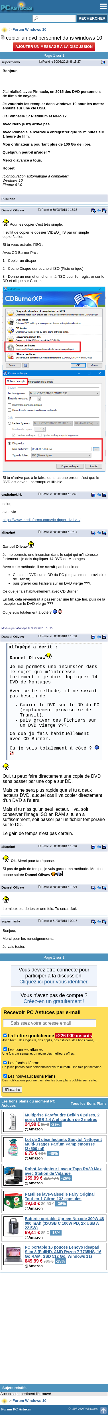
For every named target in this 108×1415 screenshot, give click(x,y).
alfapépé (8, 532)
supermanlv (10, 62)
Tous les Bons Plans (89, 1103)
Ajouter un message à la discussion (54, 46)
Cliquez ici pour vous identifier (53, 982)
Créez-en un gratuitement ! (53, 1001)
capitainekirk (11, 494)
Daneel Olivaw (12, 210)
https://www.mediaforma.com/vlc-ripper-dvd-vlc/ (41, 520)
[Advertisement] (54, 1330)
